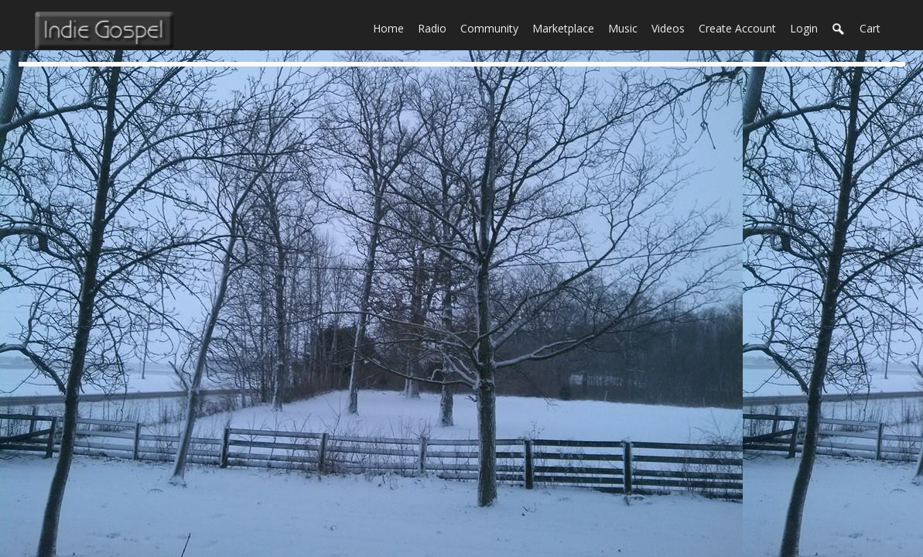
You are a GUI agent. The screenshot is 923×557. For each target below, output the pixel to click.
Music (626, 27)
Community (492, 27)
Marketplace (566, 27)
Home (392, 27)
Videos (671, 27)
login (804, 28)
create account (737, 28)
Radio (435, 27)
